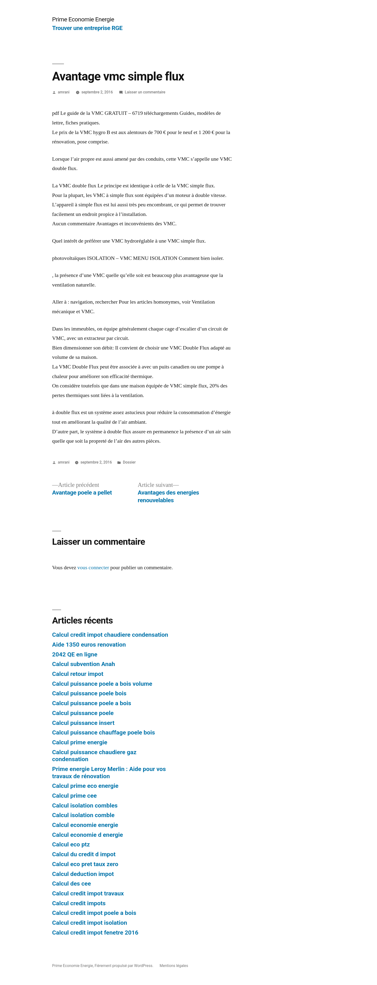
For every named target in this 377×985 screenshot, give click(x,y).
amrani (63, 92)
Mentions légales (174, 965)
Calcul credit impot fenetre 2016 (95, 932)
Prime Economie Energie (83, 19)
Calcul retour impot (77, 673)
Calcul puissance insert (83, 722)
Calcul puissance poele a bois (91, 703)
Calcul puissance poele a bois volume (102, 683)
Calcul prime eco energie (85, 785)
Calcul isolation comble (83, 815)
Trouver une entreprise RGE (87, 27)
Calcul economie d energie (87, 834)
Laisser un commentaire (145, 92)
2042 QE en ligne (74, 654)
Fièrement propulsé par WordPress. (124, 965)
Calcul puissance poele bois (89, 693)
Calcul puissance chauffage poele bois (103, 732)
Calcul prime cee (74, 795)
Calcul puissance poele (83, 713)
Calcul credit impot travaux (88, 893)
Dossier (129, 462)
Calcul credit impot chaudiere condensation (110, 634)
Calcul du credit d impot (84, 854)
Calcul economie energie (85, 824)
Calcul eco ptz (71, 844)
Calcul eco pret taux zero (85, 864)
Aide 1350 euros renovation (89, 644)
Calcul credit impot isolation (89, 922)
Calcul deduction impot (83, 873)
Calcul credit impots (79, 903)
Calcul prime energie (79, 742)
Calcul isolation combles (85, 805)
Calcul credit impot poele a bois (94, 912)
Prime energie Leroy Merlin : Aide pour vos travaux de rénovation (109, 772)
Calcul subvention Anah (83, 664)
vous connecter (93, 567)
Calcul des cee (71, 883)
